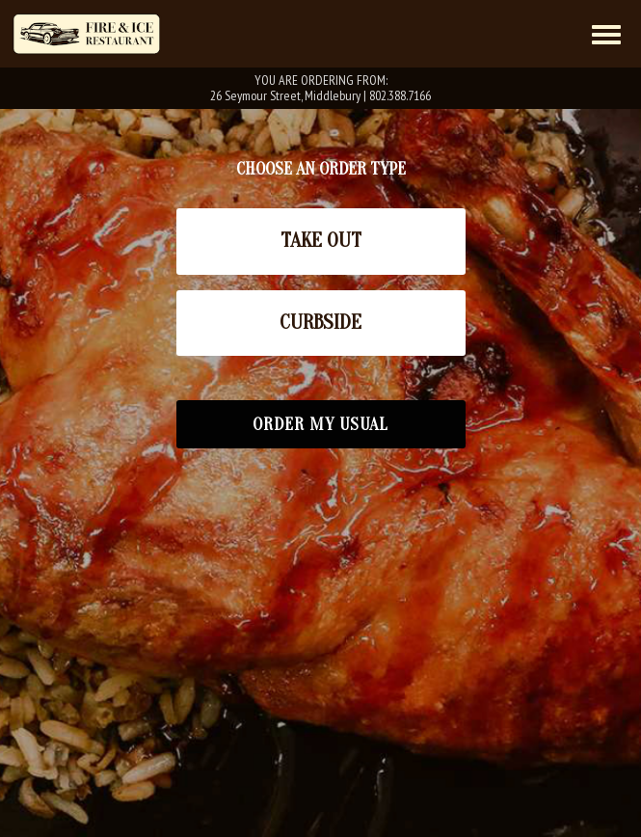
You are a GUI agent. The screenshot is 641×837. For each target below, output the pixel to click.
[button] (321, 241)
